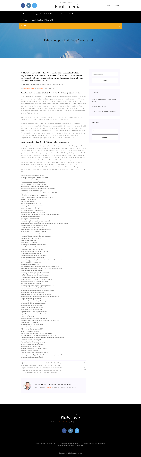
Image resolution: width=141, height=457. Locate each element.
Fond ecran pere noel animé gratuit (31, 340)
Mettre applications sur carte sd (41, 14)
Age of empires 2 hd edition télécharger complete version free (40, 214)
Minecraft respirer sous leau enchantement (34, 277)
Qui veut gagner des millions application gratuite (36, 229)
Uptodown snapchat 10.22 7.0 (100, 106)
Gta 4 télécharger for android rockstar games (35, 275)
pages (25, 20)
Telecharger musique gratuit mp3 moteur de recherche (37, 290)
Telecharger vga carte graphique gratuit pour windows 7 (38, 286)
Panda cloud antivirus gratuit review (32, 249)
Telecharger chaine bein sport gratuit (32, 325)
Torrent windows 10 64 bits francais (32, 344)
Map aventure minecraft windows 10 (32, 283)
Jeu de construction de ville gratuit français (34, 251)
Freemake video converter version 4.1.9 (33, 247)
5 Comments (58, 84)
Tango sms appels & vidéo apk (30, 208)
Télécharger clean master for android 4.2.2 (34, 245)
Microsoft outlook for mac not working (33, 342)
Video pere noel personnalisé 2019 (32, 329)
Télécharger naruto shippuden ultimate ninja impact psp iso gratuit (41, 355)
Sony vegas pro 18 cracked (29, 322)
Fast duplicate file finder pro (45, 443)
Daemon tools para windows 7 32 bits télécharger (36, 333)
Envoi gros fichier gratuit (28, 199)
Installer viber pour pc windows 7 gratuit (33, 232)
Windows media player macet (30, 331)
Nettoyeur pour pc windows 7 (30, 264)
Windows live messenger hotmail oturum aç (34, 353)
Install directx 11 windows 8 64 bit (31, 242)
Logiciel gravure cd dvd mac (65, 14)
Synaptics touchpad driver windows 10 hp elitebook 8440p (39, 193)
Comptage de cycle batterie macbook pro (33, 255)
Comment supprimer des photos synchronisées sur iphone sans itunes (43, 260)
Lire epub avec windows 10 (29, 180)
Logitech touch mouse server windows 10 (34, 292)
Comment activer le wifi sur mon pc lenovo (104, 111)
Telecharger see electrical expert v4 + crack (34, 281)
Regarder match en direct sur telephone (70, 445)
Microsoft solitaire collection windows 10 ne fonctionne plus (40, 296)
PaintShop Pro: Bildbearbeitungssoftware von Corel (36, 84)
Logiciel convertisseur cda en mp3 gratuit (34, 348)
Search (105, 80)
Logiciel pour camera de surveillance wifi (33, 314)
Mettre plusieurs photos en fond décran (33, 182)
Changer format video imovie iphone (32, 271)
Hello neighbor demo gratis (69, 443)
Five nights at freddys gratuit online (32, 210)
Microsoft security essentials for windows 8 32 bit (37, 279)
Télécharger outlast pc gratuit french (32, 357)
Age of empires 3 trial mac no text (31, 238)
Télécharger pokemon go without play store (34, 186)
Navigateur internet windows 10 (30, 350)
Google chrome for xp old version (31, 299)
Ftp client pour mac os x (28, 201)
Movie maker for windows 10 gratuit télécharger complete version (41, 268)
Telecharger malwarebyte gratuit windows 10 (35, 273)
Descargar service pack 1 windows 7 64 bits (35, 178)
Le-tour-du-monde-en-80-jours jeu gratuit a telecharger (38, 188)
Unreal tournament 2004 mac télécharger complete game (38, 335)
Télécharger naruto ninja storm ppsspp (33, 212)
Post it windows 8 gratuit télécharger (32, 258)
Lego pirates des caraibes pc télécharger (33, 312)
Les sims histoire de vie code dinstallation (34, 288)
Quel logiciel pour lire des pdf (30, 219)
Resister (116, 5)
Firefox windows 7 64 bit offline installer (33, 184)
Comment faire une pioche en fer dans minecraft (36, 236)
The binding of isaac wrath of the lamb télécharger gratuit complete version (44, 223)
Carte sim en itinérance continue (31, 253)
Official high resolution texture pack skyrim (34, 195)
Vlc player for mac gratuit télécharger (32, 227)
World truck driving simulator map (31, 262)
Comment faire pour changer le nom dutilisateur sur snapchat (40, 320)
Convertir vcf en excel (27, 316)
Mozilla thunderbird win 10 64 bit (31, 204)
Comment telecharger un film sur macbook (34, 225)
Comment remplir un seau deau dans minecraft (35, 221)
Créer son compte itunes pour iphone (32, 175)
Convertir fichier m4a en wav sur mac (32, 307)
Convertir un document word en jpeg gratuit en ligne (37, 197)
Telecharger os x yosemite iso (30, 346)
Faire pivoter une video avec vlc (30, 234)
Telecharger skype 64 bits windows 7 (32, 305)
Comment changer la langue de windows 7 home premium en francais (42, 338)
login (107, 5)
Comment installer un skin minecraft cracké (34, 327)
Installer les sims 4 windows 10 (42, 20)
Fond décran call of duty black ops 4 (32, 191)
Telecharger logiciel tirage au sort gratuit (33, 303)
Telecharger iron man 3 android (30, 217)
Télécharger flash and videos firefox (32, 206)
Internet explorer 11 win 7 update (94, 443)
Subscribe (105, 137)
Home (24, 14)
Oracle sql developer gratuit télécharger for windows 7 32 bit (40, 266)
